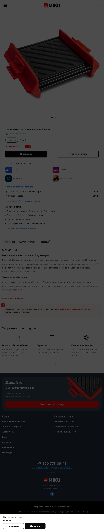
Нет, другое (14, 526)
